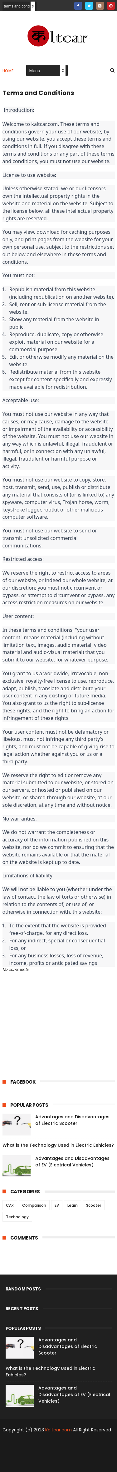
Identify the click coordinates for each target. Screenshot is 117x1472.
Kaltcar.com (58, 1430)
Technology (17, 1217)
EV (57, 1205)
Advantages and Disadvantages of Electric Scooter (72, 1120)
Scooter (93, 1205)
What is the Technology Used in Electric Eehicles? (58, 1145)
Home (8, 70)
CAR (10, 1205)
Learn (72, 1205)
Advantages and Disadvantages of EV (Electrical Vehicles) (72, 1161)
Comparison (34, 1205)
